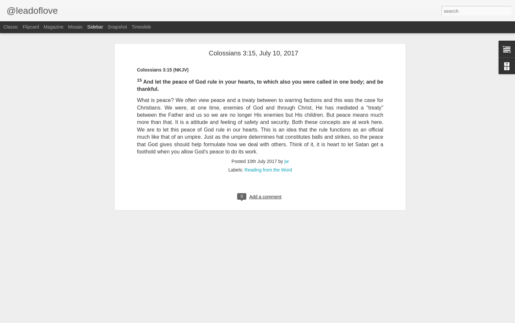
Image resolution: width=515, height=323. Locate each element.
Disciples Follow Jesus (36, 276)
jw (286, 65)
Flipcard (31, 27)
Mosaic (75, 27)
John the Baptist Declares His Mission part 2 (54, 305)
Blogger (300, 319)
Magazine (54, 27)
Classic (10, 27)
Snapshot (117, 27)
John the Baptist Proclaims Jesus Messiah (53, 291)
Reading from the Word (268, 73)
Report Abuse (319, 319)
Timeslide (141, 27)
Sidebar (95, 27)
